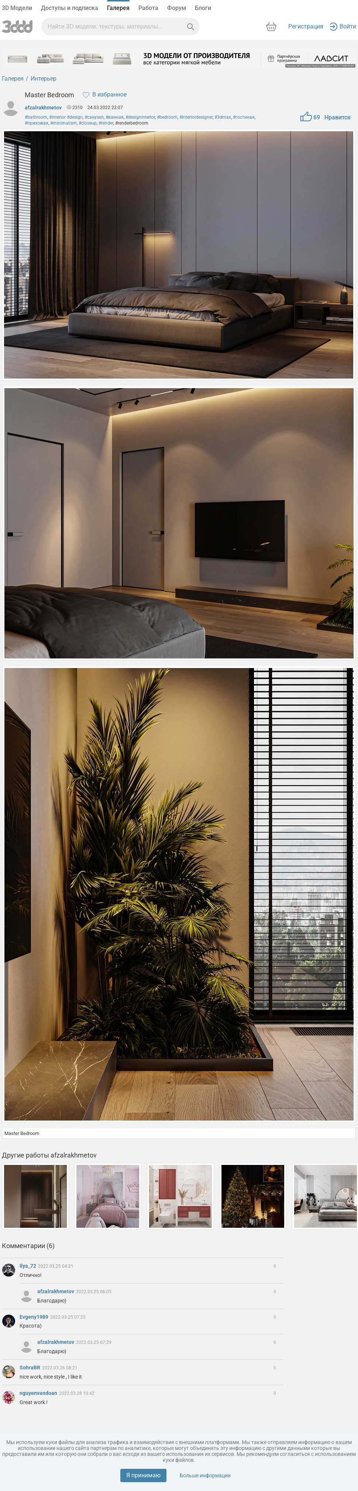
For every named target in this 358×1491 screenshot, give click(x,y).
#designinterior (140, 117)
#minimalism (63, 123)
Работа (148, 7)
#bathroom (36, 117)
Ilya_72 (28, 1266)
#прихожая (36, 123)
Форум (176, 7)
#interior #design (66, 117)
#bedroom (167, 117)
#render (106, 123)
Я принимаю (143, 1475)
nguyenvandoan (39, 1393)
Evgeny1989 (34, 1317)
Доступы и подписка (69, 7)
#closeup (88, 123)
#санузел (94, 117)
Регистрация (305, 26)
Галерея (118, 7)
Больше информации (205, 1475)
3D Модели (17, 7)
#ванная (115, 117)
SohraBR (30, 1367)
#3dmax (222, 117)
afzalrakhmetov (43, 108)
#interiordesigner (196, 117)
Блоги (203, 7)
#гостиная (244, 117)
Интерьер (43, 78)
